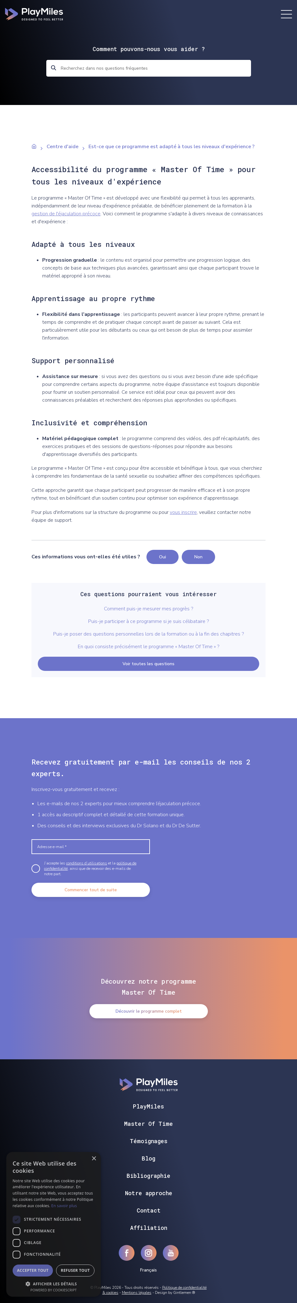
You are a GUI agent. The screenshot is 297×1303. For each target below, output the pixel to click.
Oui (162, 557)
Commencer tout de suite (91, 890)
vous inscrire (183, 512)
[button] (53, 1283)
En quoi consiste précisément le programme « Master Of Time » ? (148, 646)
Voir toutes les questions (148, 664)
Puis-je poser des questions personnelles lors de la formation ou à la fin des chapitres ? (148, 634)
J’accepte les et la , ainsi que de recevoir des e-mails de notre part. (90, 868)
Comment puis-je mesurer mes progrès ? (148, 608)
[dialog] (53, 1224)
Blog (148, 1158)
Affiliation (148, 1227)
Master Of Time (148, 1123)
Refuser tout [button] (75, 1270)
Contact (149, 1210)
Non (198, 557)
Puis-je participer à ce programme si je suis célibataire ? (148, 621)
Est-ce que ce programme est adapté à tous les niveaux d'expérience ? (171, 146)
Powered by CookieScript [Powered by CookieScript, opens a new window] (54, 1290)
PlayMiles (148, 1106)
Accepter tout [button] (33, 1270)
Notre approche (148, 1193)
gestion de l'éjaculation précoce (65, 213)
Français (148, 1270)
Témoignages (149, 1141)
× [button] (93, 1158)
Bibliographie (148, 1175)
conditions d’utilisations (86, 863)
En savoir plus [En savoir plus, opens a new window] (64, 1205)
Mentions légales (136, 1292)
